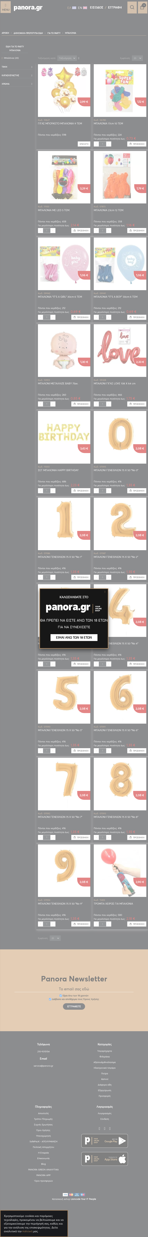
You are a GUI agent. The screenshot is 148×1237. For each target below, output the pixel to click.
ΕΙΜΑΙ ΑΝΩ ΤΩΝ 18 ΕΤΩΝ (74, 637)
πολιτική (27, 1231)
